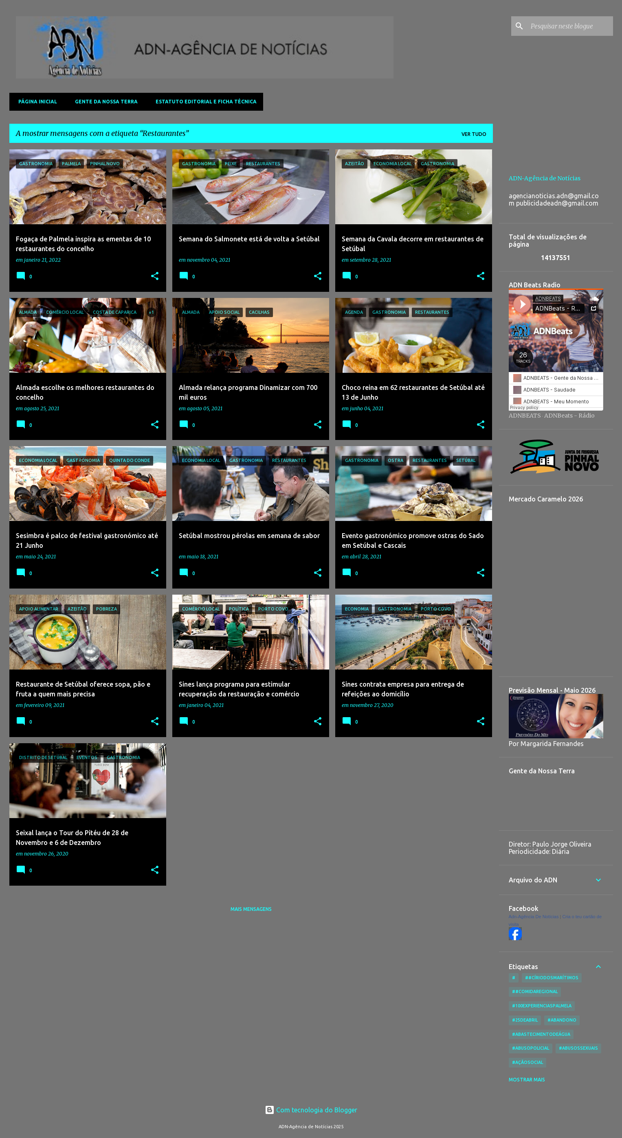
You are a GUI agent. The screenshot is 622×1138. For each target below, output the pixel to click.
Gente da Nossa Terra (104, 101)
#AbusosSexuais (578, 1048)
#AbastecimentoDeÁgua (541, 1034)
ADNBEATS (525, 415)
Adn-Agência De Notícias (534, 916)
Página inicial (35, 101)
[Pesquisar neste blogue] (570, 26)
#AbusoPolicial (530, 1048)
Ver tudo (474, 134)
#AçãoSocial (527, 1062)
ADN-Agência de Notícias (544, 178)
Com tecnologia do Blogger (311, 1110)
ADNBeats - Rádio (569, 415)
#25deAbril (525, 1020)
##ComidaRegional (535, 991)
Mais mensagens (251, 909)
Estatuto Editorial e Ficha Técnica (203, 101)
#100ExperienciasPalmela (541, 1005)
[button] (155, 276)
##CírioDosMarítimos (551, 977)
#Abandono (561, 1020)
